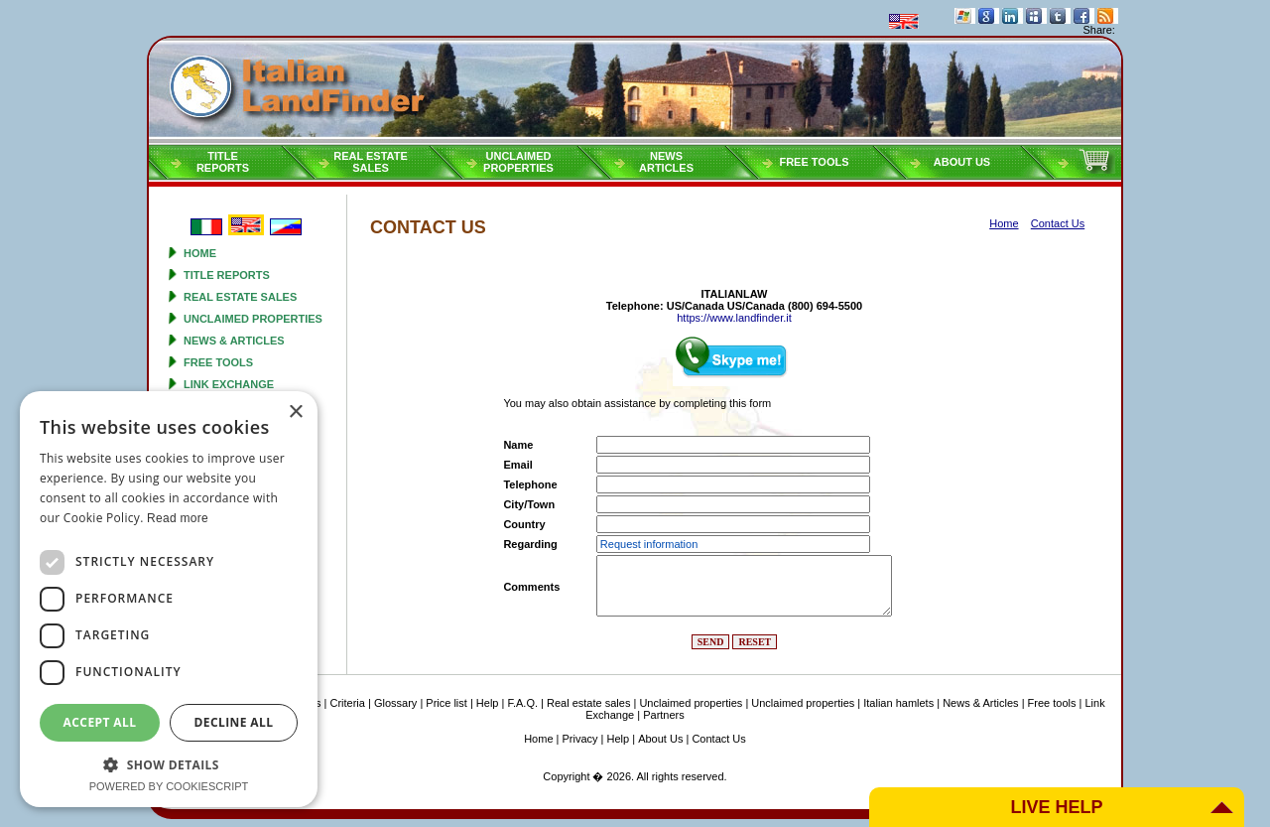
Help (487, 703)
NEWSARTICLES (666, 162)
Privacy (580, 739)
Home (200, 253)
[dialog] (169, 599)
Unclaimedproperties (518, 162)
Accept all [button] (100, 722)
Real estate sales (240, 297)
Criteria (346, 703)
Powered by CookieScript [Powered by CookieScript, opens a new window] (169, 786)
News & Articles (234, 340)
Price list (446, 703)
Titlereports (222, 162)
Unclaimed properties (253, 319)
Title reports (227, 275)
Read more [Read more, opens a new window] (177, 518)
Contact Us (718, 739)
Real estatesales (370, 162)
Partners (664, 715)
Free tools (813, 162)
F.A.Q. (522, 703)
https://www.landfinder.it (734, 318)
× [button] (295, 412)
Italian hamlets (898, 703)
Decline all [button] (234, 722)
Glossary (395, 703)
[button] (169, 764)
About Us (962, 162)
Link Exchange (229, 384)
